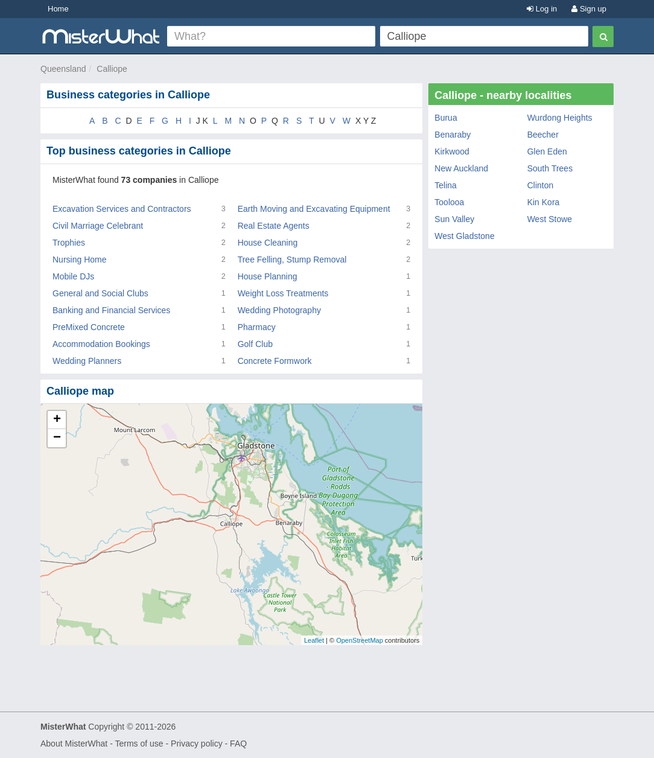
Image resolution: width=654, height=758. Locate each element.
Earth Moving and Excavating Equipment (314, 209)
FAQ (238, 743)
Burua (445, 118)
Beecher (543, 134)
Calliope (112, 69)
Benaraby (452, 134)
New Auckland (461, 168)
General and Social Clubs (100, 293)
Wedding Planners (86, 361)
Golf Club (255, 344)
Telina (445, 185)
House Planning (267, 276)
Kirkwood (451, 151)
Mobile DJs (73, 276)
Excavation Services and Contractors (121, 209)
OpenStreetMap (359, 640)
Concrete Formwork (275, 361)
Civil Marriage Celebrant (97, 226)
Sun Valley (454, 219)
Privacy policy (197, 743)
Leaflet (314, 640)
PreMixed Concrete (88, 327)
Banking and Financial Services (111, 310)
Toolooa (449, 202)
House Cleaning (268, 242)
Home (58, 8)
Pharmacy (257, 327)
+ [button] (57, 420)
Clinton (540, 185)
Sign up (588, 8)
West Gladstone (464, 236)
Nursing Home (79, 259)
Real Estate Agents (274, 226)
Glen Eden (547, 151)
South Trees (550, 168)
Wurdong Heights (559, 118)
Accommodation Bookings (101, 344)
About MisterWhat (73, 743)
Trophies (68, 242)
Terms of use (139, 743)
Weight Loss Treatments (283, 293)
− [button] (57, 438)
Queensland (63, 69)
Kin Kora (543, 202)
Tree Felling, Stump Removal (292, 259)
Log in (542, 8)
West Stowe (549, 219)
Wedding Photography (279, 310)
